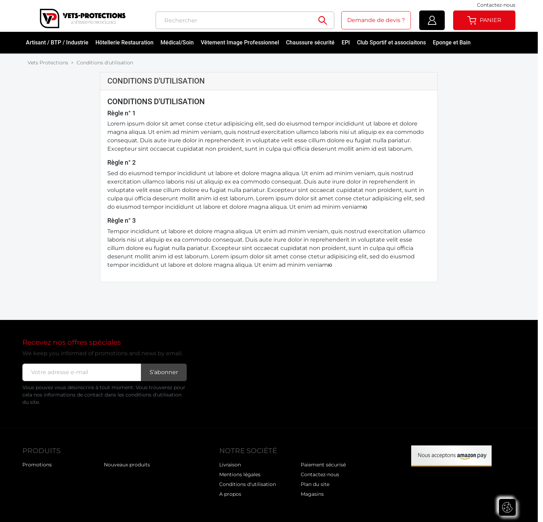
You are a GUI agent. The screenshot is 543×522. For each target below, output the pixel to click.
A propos (230, 494)
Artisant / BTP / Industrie (57, 42)
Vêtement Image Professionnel (240, 42)
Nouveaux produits (45, 474)
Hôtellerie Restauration (124, 42)
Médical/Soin (177, 42)
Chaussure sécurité (310, 42)
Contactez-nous (496, 5)
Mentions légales (239, 474)
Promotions (37, 465)
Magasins (312, 494)
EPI (346, 42)
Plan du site (315, 484)
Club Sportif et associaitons (391, 42)
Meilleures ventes (125, 465)
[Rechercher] (245, 20)
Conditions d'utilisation (247, 484)
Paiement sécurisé (323, 465)
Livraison (230, 465)
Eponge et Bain (452, 42)
